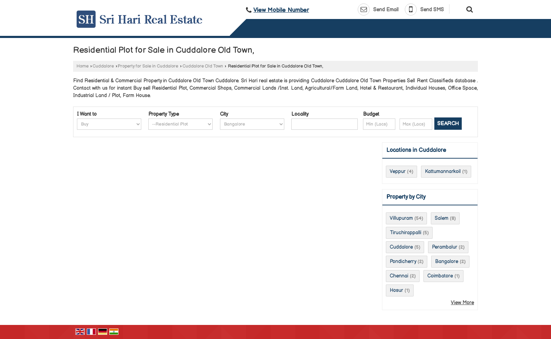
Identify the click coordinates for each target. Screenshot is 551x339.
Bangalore (446, 261)
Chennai (399, 276)
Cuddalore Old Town (202, 66)
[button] (281, 10)
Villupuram (401, 218)
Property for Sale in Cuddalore (148, 66)
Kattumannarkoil (443, 171)
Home (83, 66)
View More (462, 303)
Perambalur (444, 247)
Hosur (396, 290)
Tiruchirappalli (405, 233)
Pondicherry (403, 261)
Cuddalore (103, 66)
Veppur (398, 171)
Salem (441, 218)
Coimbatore (440, 276)
